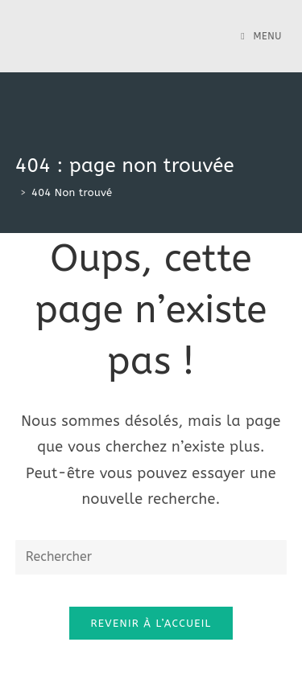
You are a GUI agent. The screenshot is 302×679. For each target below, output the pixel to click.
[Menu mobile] (261, 36)
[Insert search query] (151, 557)
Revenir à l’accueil (150, 623)
